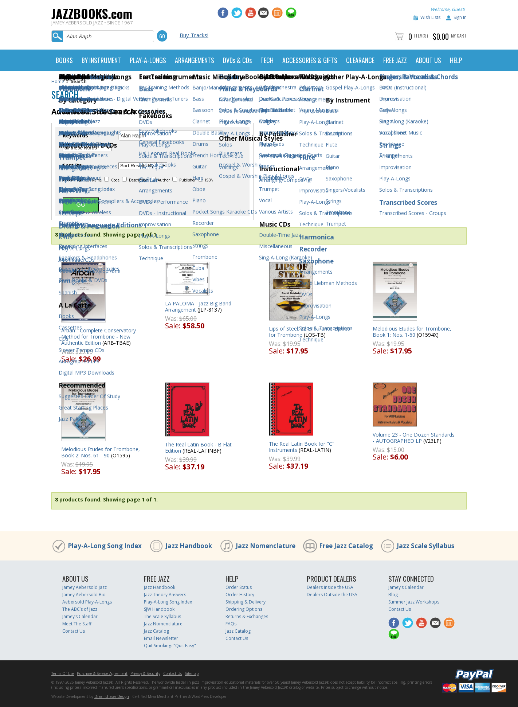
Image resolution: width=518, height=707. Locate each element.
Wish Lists (430, 17)
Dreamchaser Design (111, 696)
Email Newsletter (161, 638)
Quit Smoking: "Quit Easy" (170, 645)
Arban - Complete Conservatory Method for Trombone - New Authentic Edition (98, 336)
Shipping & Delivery (245, 602)
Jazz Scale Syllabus (425, 546)
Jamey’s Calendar (80, 616)
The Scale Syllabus (162, 616)
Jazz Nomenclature (265, 546)
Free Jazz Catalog (346, 546)
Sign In (460, 17)
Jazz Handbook (188, 546)
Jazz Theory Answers (165, 594)
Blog (393, 594)
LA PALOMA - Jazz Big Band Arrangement (198, 306)
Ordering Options (243, 609)
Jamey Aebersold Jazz (84, 587)
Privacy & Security (145, 673)
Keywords (75, 135)
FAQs (230, 624)
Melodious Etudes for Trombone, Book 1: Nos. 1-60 (412, 331)
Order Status (238, 587)
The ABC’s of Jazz (79, 609)
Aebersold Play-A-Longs (87, 602)
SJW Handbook (159, 609)
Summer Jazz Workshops (413, 602)
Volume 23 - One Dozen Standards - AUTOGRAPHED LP (414, 437)
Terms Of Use (62, 673)
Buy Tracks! (194, 35)
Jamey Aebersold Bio (84, 594)
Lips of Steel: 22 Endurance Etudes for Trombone (309, 331)
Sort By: (73, 165)
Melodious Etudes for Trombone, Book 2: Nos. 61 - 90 (100, 452)
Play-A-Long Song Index (105, 546)
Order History (239, 594)
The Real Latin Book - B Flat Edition (198, 447)
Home (57, 81)
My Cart (459, 35)
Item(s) (421, 35)
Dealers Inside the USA (330, 587)
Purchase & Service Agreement (102, 673)
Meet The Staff (76, 624)
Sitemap (192, 673)
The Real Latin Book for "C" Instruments (301, 446)
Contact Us (73, 631)
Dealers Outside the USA (332, 594)
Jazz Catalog (156, 631)
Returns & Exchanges (246, 616)
